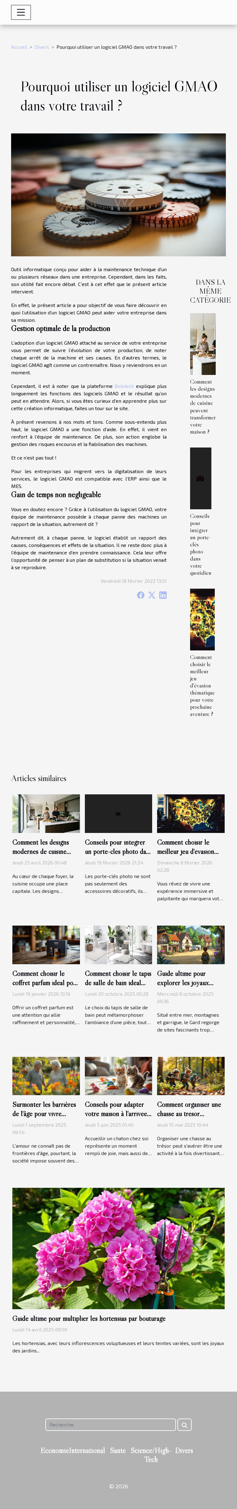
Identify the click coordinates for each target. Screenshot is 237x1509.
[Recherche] (110, 1425)
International (87, 1450)
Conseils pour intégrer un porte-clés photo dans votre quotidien (118, 851)
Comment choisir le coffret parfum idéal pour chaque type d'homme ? (45, 982)
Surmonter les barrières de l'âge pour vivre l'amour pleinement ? (44, 1113)
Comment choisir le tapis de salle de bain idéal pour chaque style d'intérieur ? (118, 987)
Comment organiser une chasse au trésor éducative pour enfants (189, 1113)
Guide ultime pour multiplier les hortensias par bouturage (88, 1318)
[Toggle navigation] (21, 12)
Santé (118, 1450)
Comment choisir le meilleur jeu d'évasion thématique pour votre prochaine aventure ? (202, 685)
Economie (54, 1450)
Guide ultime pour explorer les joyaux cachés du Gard (183, 982)
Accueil (19, 47)
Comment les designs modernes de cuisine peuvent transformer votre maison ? (203, 406)
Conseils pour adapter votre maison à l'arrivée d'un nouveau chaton (116, 1113)
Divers (42, 47)
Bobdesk (124, 386)
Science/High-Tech (151, 1455)
